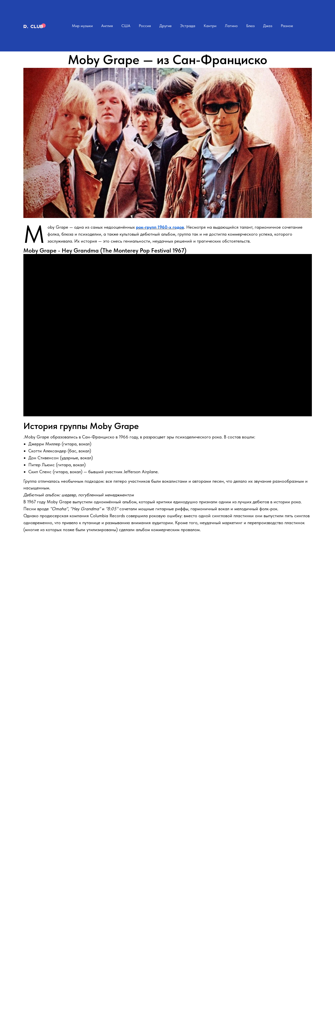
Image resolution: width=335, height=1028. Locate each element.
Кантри (210, 25)
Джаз (267, 25)
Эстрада (187, 25)
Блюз (250, 25)
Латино (231, 25)
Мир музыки (82, 25)
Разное (287, 25)
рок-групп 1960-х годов (160, 227)
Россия (145, 25)
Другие (165, 25)
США (125, 25)
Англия (107, 25)
